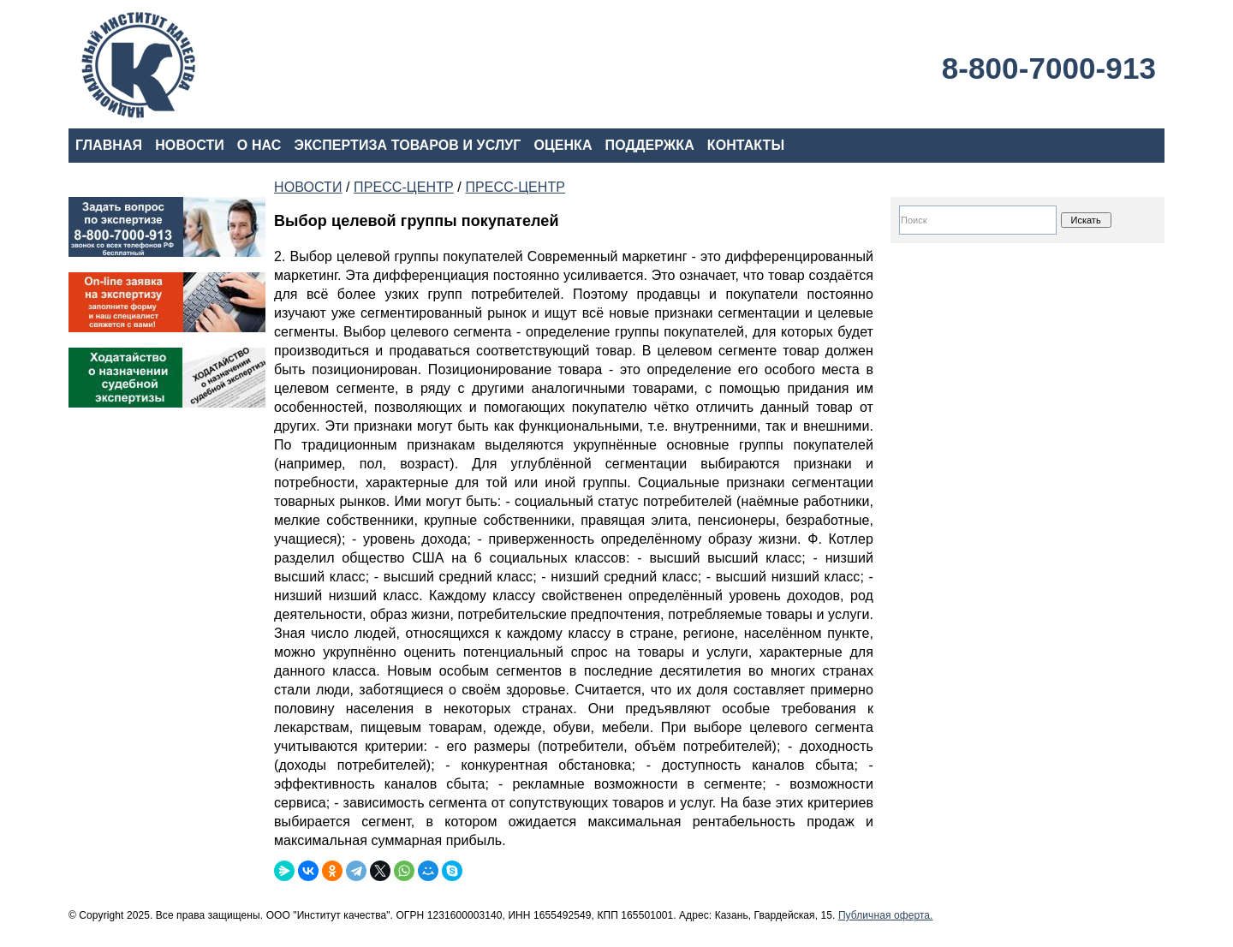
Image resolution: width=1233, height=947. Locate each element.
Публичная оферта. (885, 915)
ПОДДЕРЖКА (649, 145)
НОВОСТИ (189, 145)
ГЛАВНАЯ (108, 145)
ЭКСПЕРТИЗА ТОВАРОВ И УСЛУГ (407, 145)
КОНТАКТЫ (745, 145)
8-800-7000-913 (1049, 68)
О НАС (259, 145)
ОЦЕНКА (562, 145)
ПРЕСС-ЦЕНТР (404, 187)
